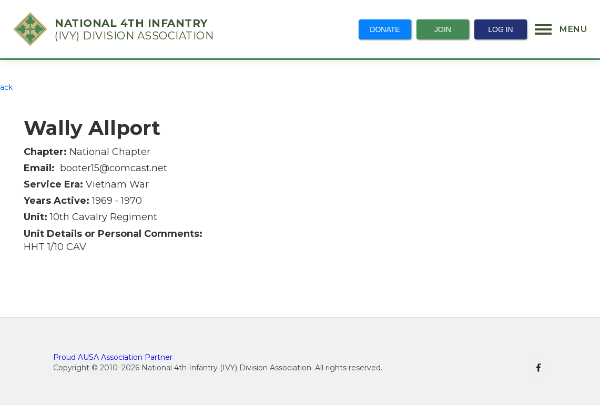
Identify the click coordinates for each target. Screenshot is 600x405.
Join (442, 29)
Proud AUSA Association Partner (112, 357)
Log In (500, 29)
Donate (385, 29)
